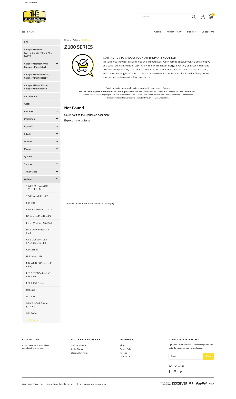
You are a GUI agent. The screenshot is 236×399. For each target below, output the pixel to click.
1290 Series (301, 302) (37, 196)
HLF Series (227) (34, 256)
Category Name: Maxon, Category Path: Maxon (36, 87)
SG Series (30, 296)
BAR (26, 42)
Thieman (28, 164)
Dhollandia (29, 119)
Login (73, 345)
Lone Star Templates (95, 384)
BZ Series (30, 202)
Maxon (27, 149)
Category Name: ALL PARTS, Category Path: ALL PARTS (38, 52)
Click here (169, 61)
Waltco (27, 179)
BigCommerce (69, 384)
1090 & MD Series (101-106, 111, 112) (38, 188)
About (157, 31)
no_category (30, 96)
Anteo (27, 103)
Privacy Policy (174, 31)
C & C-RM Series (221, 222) (39, 209)
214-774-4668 (29, 2)
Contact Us (207, 31)
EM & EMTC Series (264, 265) (37, 231)
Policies (191, 31)
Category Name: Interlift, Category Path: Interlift (37, 76)
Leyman (28, 141)
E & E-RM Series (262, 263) (39, 223)
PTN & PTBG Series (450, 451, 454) (38, 275)
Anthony (28, 111)
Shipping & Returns (79, 353)
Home (66, 40)
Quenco (28, 156)
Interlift (28, 134)
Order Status (77, 349)
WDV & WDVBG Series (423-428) (37, 305)
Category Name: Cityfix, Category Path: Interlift (36, 65)
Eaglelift (28, 126)
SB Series (30, 290)
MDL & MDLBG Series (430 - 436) (39, 265)
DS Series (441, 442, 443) (38, 216)
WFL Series (31, 313)
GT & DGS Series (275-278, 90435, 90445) (37, 241)
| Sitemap (49, 384)
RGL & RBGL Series (35, 283)
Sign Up (82, 345)
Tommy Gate (30, 171)
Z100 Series (32, 320)
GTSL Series (32, 249)
